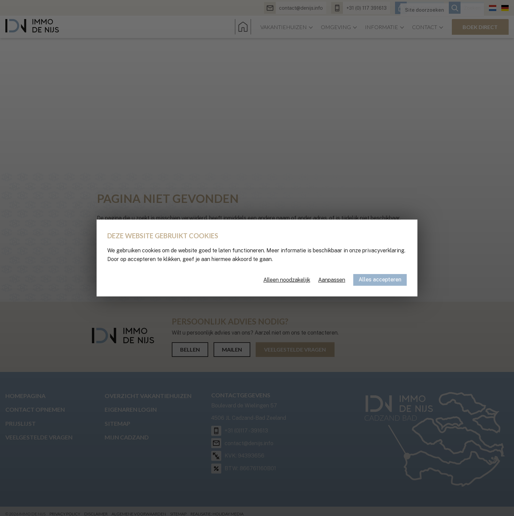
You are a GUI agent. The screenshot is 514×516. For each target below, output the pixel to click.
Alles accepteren (380, 279)
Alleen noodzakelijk (286, 280)
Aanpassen (331, 280)
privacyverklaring (383, 250)
